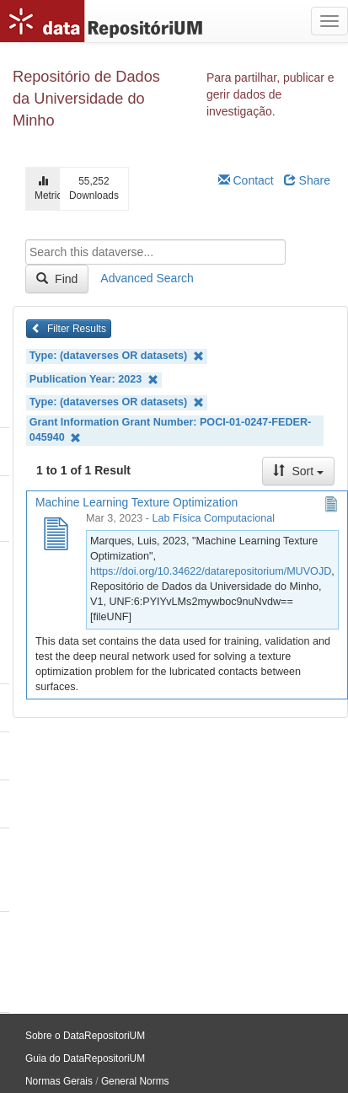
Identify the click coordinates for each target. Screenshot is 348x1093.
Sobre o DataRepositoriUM (85, 1036)
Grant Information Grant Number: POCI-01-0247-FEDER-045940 (170, 430)
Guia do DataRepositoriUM (85, 1058)
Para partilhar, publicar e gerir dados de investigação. (270, 94)
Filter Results (68, 329)
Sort (298, 471)
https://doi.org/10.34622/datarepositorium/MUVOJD (210, 571)
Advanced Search (147, 278)
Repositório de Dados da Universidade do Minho (86, 98)
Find (57, 279)
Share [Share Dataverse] (307, 180)
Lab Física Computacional (213, 518)
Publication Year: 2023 (93, 379)
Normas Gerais (59, 1081)
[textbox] (155, 252)
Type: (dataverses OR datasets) (116, 356)
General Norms (135, 1081)
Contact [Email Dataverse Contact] (246, 180)
